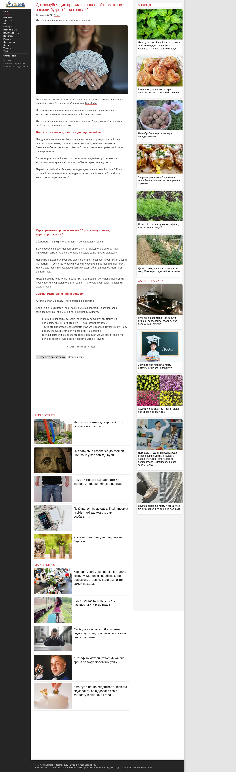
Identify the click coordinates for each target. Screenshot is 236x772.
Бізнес (57, 15)
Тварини (7, 48)
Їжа (4, 24)
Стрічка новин (76, 357)
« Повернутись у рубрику (51, 357)
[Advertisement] (82, 203)
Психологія (8, 36)
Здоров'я (7, 20)
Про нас (7, 60)
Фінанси (82, 347)
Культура (7, 27)
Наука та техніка (11, 33)
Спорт (6, 45)
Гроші (92, 347)
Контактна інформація (14, 63)
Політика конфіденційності (16, 66)
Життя (72, 347)
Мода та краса (10, 30)
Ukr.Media (91, 103)
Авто (5, 11)
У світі (6, 51)
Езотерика (8, 17)
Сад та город (9, 42)
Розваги (7, 39)
